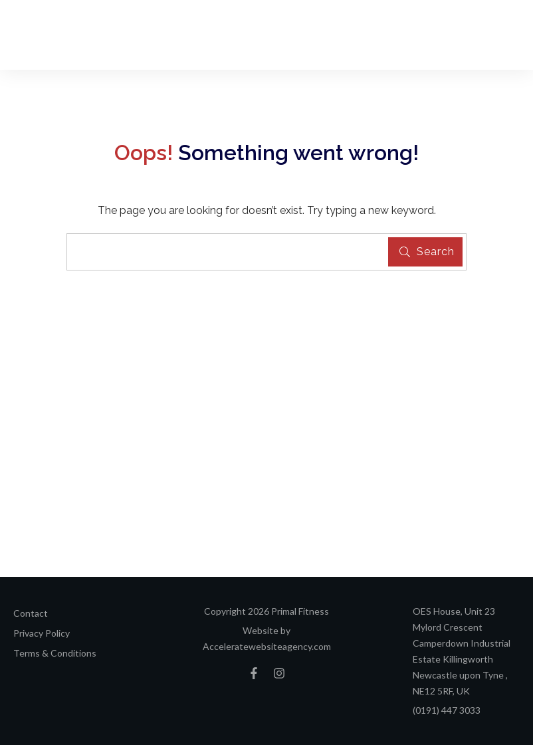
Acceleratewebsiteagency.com (267, 646)
